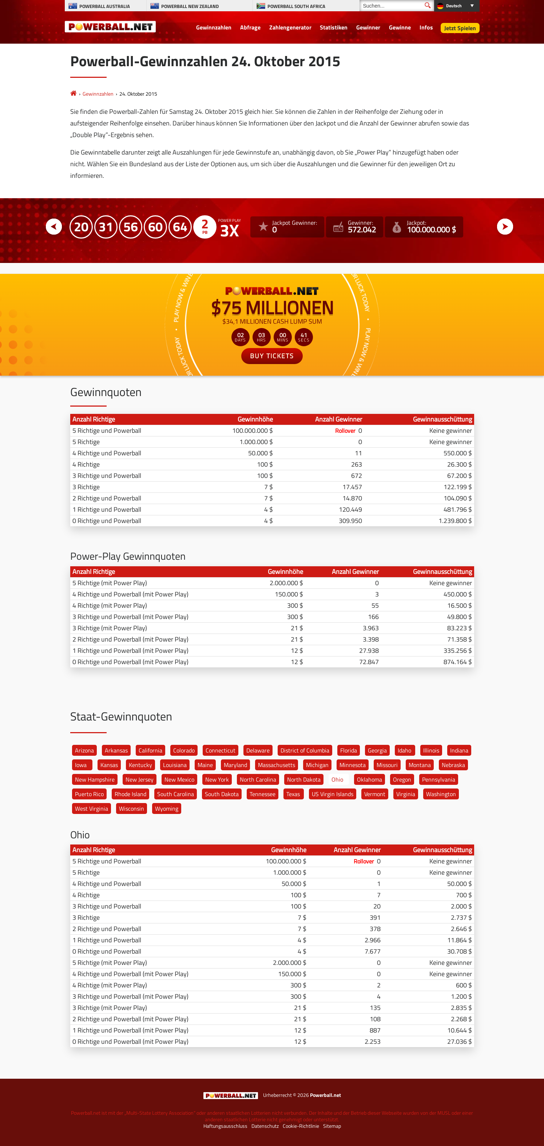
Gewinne (400, 27)
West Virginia (91, 808)
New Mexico (179, 779)
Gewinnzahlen (213, 27)
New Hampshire (95, 779)
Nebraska (453, 764)
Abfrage (250, 27)
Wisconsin (131, 808)
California (150, 750)
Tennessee (262, 794)
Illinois (431, 750)
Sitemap (332, 1126)
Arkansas (116, 750)
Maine (205, 764)
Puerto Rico (89, 794)
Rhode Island (130, 794)
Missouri (387, 764)
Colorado (184, 750)
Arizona (84, 750)
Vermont (374, 794)
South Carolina (175, 794)
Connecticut (220, 750)
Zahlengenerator (290, 27)
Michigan (317, 764)
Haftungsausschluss (225, 1126)
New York (217, 779)
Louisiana (175, 764)
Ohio (337, 779)
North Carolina (258, 779)
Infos (426, 27)
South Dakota (222, 794)
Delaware (258, 750)
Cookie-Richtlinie (301, 1126)
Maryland (235, 764)
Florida (348, 750)
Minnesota (352, 764)
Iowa (81, 764)
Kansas (109, 764)
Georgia (377, 750)
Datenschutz (265, 1126)
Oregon (402, 779)
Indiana (459, 750)
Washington (441, 794)
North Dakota (304, 779)
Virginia (405, 794)
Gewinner (368, 27)
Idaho (404, 750)
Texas (293, 794)
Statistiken (334, 27)
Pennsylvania (438, 779)
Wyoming (166, 808)
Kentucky (140, 764)
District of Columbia (305, 750)
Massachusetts (276, 764)
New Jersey (140, 779)
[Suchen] (397, 5)
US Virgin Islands (332, 794)
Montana (420, 764)
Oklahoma (369, 779)
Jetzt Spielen (460, 28)
